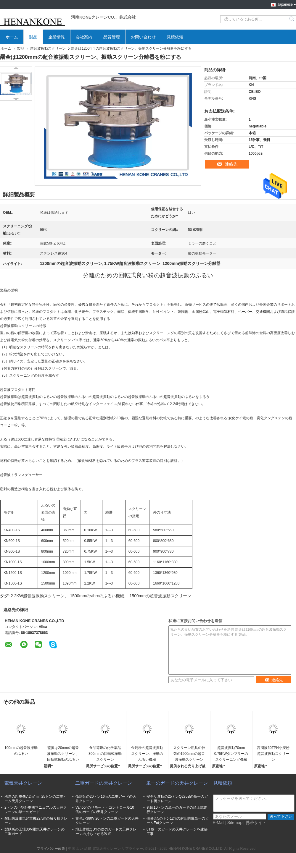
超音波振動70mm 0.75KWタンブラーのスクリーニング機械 (231, 754)
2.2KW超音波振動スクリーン (38, 595)
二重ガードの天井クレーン (103, 783)
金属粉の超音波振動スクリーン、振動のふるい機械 (147, 754)
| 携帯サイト (254, 822)
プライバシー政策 (51, 848)
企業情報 (56, 37)
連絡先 (231, 164)
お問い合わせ (143, 37)
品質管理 (111, 37)
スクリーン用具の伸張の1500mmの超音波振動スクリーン (189, 754)
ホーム (12, 37)
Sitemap (234, 822)
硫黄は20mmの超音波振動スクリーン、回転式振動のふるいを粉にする (63, 754)
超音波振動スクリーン (48, 48)
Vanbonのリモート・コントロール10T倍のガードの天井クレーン (105, 809)
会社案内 (84, 37)
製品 (33, 37)
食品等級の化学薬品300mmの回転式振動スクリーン (105, 754)
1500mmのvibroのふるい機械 (97, 595)
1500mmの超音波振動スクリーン (160, 595)
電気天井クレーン (23, 783)
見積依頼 (175, 37)
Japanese (286, 3)
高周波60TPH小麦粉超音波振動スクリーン (273, 754)
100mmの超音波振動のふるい (21, 751)
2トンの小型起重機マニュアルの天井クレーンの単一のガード (35, 809)
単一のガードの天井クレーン (177, 783)
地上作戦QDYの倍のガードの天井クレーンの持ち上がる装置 (105, 831)
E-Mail (218, 822)
